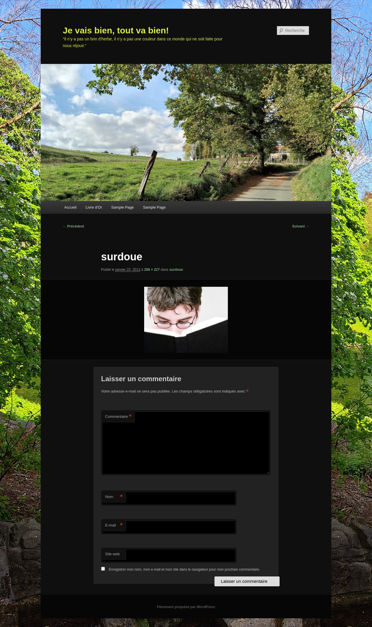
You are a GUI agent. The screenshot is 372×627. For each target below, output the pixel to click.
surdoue (176, 270)
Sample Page (122, 207)
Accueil (70, 207)
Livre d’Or (94, 207)
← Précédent (73, 226)
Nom (114, 497)
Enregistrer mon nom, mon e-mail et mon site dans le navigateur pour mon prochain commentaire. (184, 569)
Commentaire (118, 417)
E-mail (114, 525)
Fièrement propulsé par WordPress (186, 607)
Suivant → (300, 226)
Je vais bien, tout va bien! (116, 30)
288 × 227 (152, 270)
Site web (112, 554)
